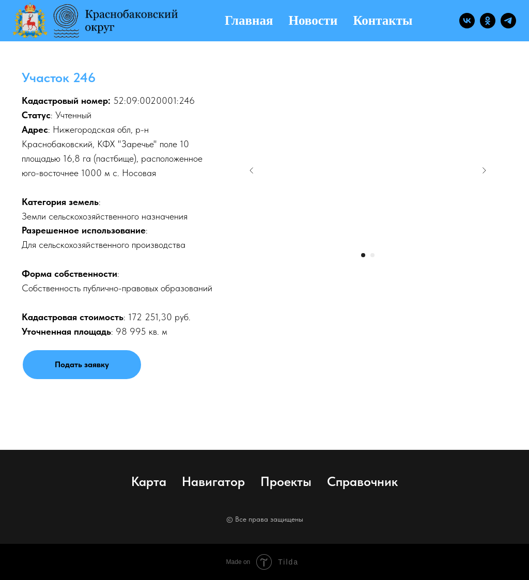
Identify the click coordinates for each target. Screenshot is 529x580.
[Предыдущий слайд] (251, 170)
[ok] (487, 20)
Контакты (382, 20)
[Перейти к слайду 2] (372, 255)
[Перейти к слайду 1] (363, 255)
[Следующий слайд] (484, 170)
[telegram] (508, 20)
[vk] (467, 20)
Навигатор (213, 481)
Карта (148, 481)
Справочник (362, 481)
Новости (313, 20)
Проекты (286, 481)
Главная (249, 20)
